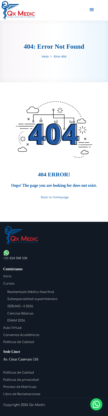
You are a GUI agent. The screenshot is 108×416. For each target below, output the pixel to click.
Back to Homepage (54, 197)
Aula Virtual (12, 328)
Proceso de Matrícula (19, 387)
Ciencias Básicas (20, 313)
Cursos (8, 283)
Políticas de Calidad (18, 342)
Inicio (45, 56)
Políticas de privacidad (21, 380)
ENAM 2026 (16, 320)
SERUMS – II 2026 (20, 306)
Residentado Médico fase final (30, 292)
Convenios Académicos (21, 335)
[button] (96, 404)
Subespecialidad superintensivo (32, 299)
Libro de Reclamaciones (21, 394)
